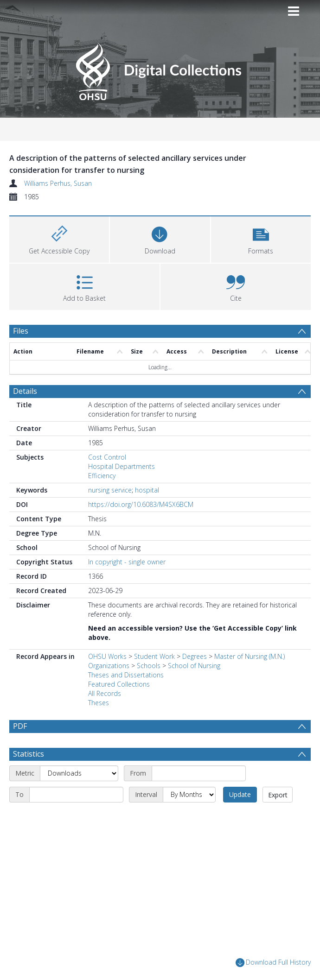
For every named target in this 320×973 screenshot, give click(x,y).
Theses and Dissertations (126, 674)
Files (20, 331)
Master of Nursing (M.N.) (249, 656)
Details (25, 391)
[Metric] (79, 795)
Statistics (28, 776)
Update (240, 816)
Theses (98, 702)
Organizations (108, 665)
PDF (20, 726)
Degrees (194, 656)
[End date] (76, 817)
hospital (147, 490)
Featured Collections (119, 684)
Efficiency (101, 475)
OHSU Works (107, 656)
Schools (148, 665)
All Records (104, 693)
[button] (261, 238)
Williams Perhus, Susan (58, 183)
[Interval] (189, 817)
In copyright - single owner (127, 561)
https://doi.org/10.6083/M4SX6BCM (140, 504)
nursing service (110, 490)
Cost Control (107, 457)
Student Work (154, 656)
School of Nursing (194, 665)
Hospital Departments (121, 466)
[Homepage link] (159, 69)
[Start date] (199, 795)
